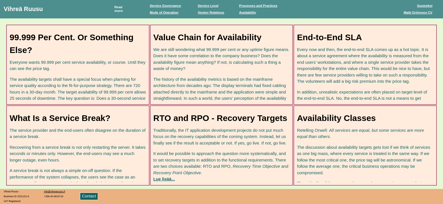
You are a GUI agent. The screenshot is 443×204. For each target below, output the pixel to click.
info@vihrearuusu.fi (54, 191)
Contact (89, 196)
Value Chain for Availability (207, 37)
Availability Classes (336, 118)
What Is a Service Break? (60, 118)
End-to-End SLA (329, 37)
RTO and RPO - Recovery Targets (220, 118)
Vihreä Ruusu (23, 8)
